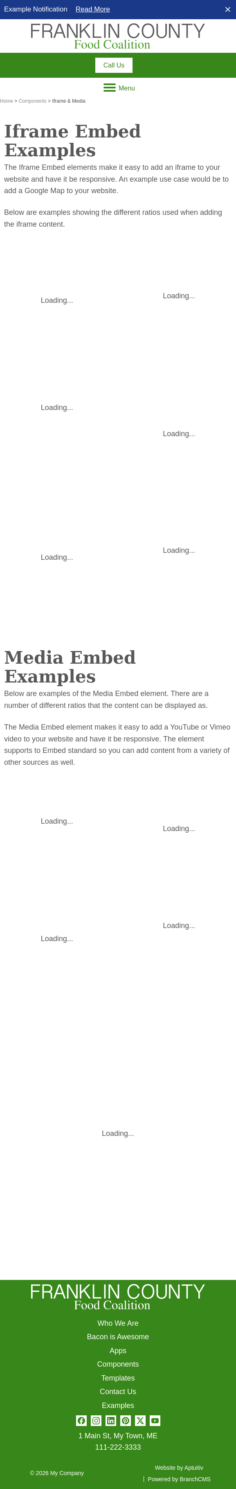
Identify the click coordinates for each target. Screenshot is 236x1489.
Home (6, 101)
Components (33, 101)
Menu (119, 88)
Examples (118, 1405)
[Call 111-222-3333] (114, 65)
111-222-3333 (118, 1447)
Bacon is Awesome (118, 1337)
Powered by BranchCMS (179, 1479)
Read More (93, 9)
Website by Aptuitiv (179, 1468)
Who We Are (118, 1323)
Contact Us (118, 1392)
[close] (228, 9)
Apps (118, 1351)
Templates (118, 1378)
